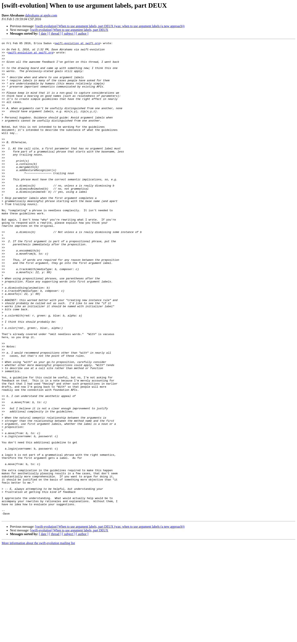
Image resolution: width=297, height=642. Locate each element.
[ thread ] (55, 33)
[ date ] (43, 33)
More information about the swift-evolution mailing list (38, 638)
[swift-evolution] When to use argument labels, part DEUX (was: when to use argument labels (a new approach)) (110, 26)
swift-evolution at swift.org (77, 44)
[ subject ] (68, 33)
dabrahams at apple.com (41, 15)
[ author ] (82, 33)
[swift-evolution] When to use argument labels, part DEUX (69, 30)
